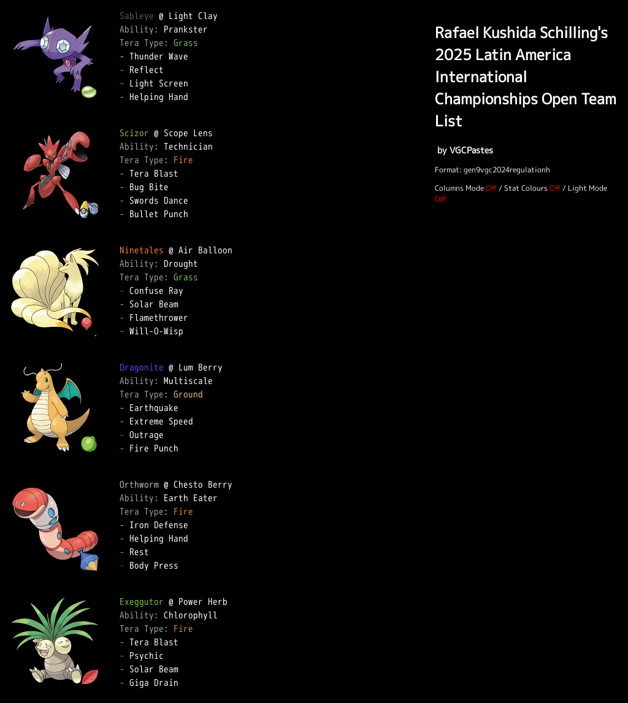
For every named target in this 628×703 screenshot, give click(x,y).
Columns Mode (459, 188)
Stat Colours (526, 188)
